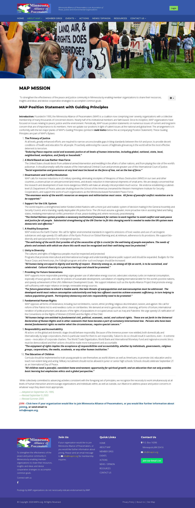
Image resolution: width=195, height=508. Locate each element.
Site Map (151, 502)
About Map (33, 18)
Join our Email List (152, 460)
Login (173, 8)
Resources (120, 18)
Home (20, 18)
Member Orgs (54, 18)
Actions (84, 18)
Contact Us (137, 18)
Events (69, 18)
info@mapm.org (28, 410)
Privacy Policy (128, 502)
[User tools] (172, 98)
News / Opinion (101, 18)
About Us (140, 502)
